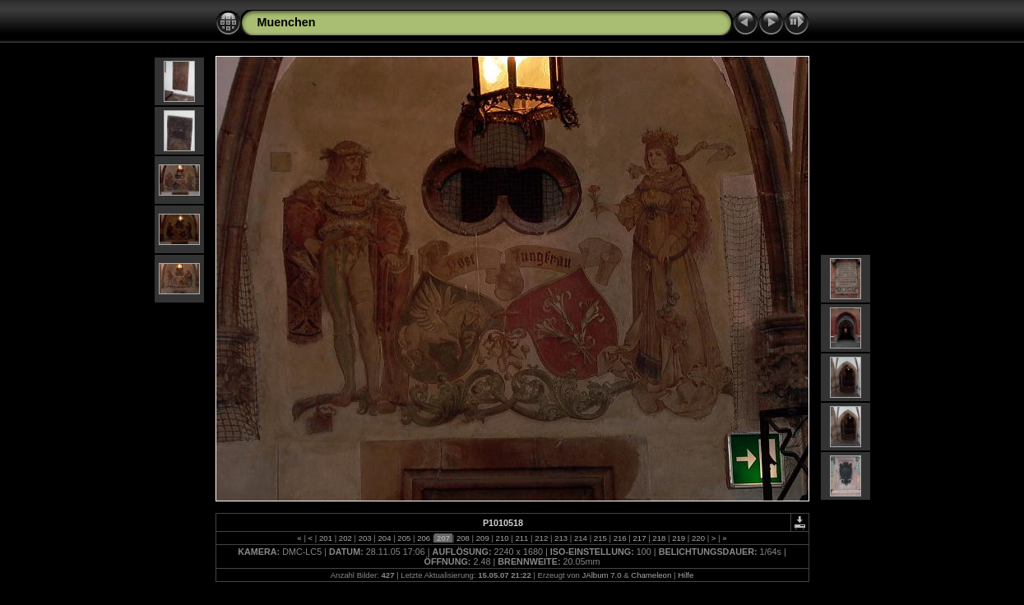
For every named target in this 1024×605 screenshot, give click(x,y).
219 (679, 538)
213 (560, 538)
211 (522, 538)
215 (600, 538)
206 (424, 538)
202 (345, 538)
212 (541, 538)
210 (502, 538)
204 (384, 538)
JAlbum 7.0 (601, 575)
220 (698, 538)
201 (325, 538)
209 (482, 538)
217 (639, 538)
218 (659, 538)
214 (580, 538)
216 (619, 538)
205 (404, 538)
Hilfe (685, 575)
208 (462, 538)
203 (364, 538)
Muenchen (286, 22)
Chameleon (651, 575)
